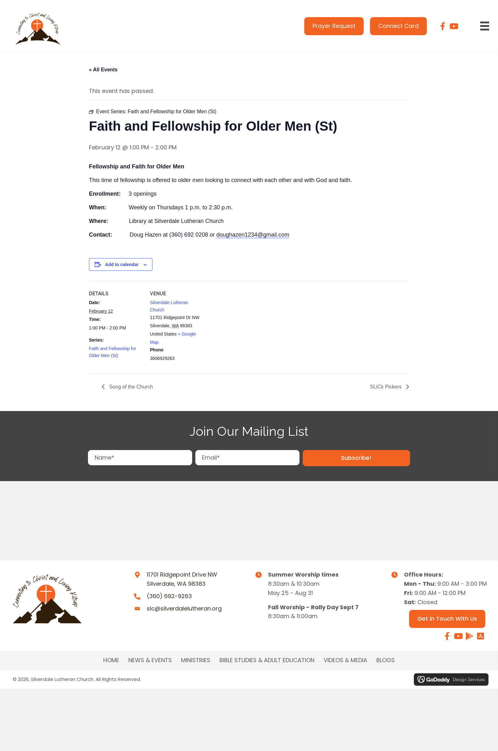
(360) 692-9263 (169, 596)
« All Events (103, 69)
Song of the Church (130, 386)
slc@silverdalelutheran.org (184, 608)
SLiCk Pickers (386, 386)
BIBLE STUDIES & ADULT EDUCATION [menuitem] (266, 660)
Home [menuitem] (111, 660)
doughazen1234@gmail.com (252, 235)
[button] (356, 458)
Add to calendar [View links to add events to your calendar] (122, 264)
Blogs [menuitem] (385, 660)
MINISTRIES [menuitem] (195, 660)
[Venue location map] (244, 324)
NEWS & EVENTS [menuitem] (150, 660)
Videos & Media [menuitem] (345, 660)
